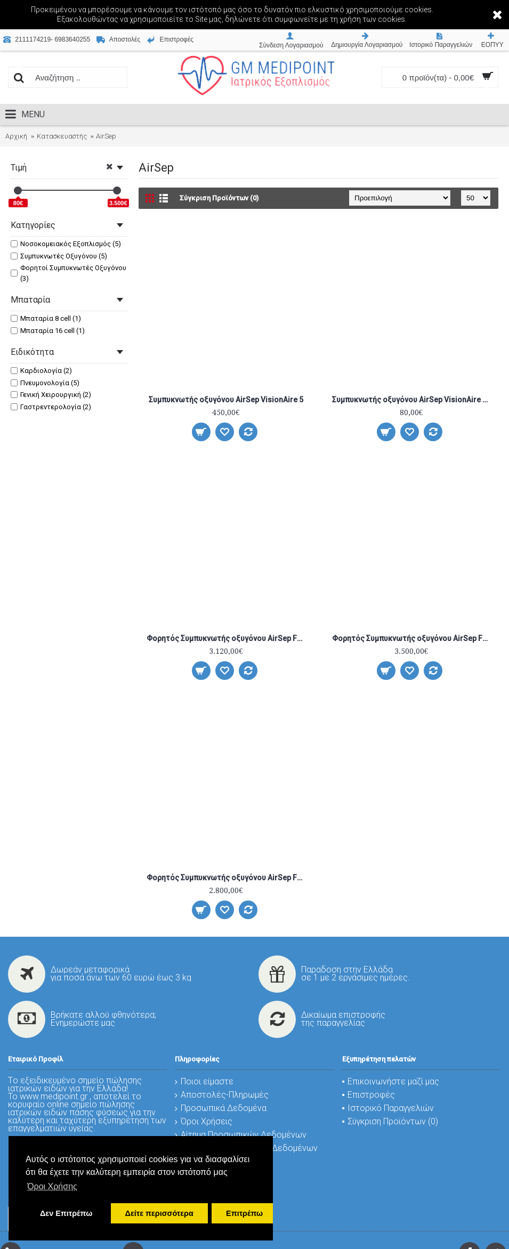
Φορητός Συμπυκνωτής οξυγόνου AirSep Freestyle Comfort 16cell (228, 877)
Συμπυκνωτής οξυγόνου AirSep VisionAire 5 (226, 399)
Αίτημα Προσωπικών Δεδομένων (240, 1135)
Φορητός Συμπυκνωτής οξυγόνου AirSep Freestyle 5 (413, 638)
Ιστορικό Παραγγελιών (388, 1108)
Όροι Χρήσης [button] (52, 1186)
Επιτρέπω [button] (244, 1213)
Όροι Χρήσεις (203, 1121)
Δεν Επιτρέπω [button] (66, 1213)
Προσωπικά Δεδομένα (220, 1108)
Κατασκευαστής (62, 136)
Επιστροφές (368, 1095)
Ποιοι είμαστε (204, 1081)
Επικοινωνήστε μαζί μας (390, 1081)
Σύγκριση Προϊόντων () (390, 1121)
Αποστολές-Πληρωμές (222, 1095)
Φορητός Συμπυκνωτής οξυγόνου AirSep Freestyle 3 (228, 638)
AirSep (106, 136)
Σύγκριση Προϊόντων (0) (219, 198)
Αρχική (16, 136)
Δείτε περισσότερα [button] (159, 1213)
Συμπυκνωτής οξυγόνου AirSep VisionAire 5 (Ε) (413, 399)
